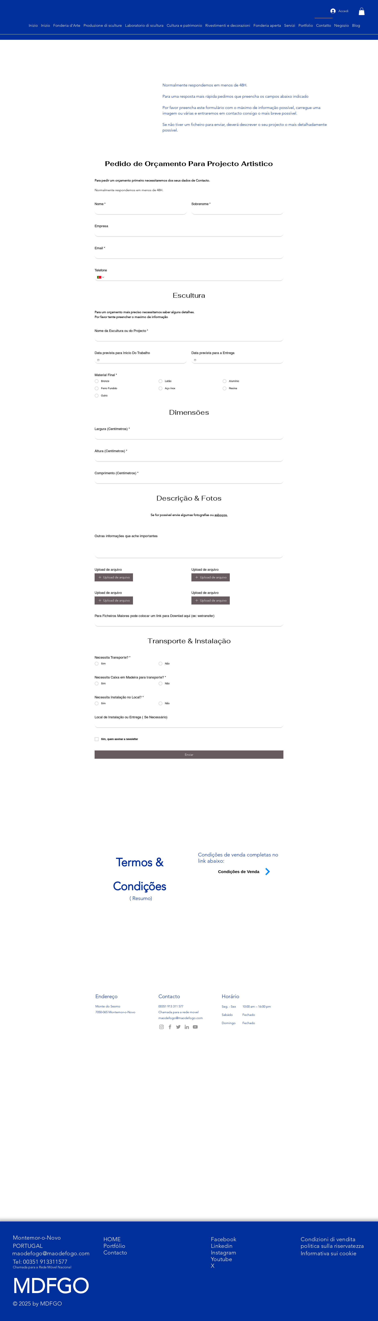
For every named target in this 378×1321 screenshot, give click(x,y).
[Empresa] (188, 233)
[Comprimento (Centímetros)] (188, 480)
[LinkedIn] (187, 1027)
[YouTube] (195, 1027)
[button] (362, 11)
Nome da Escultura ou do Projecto (121, 331)
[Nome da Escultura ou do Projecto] (188, 338)
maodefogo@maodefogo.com (180, 1018)
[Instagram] (161, 1027)
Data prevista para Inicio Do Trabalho (122, 353)
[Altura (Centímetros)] (188, 458)
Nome (100, 204)
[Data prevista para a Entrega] (195, 360)
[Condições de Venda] (241, 872)
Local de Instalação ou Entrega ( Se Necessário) (131, 717)
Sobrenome (201, 204)
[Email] (188, 255)
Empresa (101, 226)
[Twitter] (178, 1027)
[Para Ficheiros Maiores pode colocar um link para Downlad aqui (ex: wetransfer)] (188, 623)
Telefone (101, 270)
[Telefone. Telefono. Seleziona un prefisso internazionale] (101, 277)
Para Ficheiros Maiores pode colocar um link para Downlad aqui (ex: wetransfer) (155, 616)
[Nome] (139, 211)
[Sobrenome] (236, 211)
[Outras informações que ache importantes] (189, 548)
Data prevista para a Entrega (212, 353)
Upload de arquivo (108, 570)
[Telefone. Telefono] (193, 277)
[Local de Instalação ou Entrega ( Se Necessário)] (188, 724)
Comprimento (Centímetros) (117, 473)
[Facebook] (170, 1027)
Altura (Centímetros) (111, 451)
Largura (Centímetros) (112, 429)
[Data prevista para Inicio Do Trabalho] (98, 360)
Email (100, 248)
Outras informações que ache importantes (126, 536)
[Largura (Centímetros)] (188, 436)
